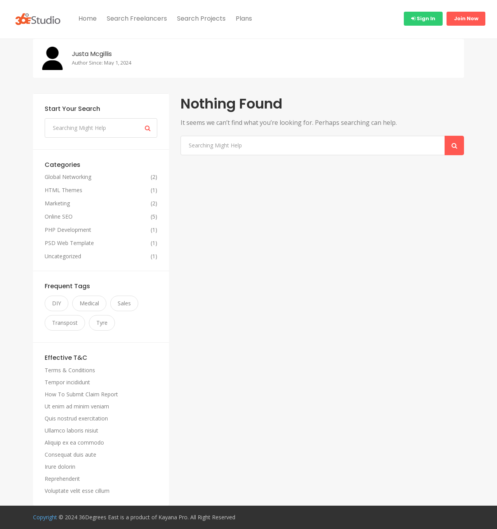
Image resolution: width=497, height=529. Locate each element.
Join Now (466, 18)
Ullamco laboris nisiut (71, 430)
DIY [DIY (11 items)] (56, 303)
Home (87, 18)
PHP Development (68, 230)
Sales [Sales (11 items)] (124, 303)
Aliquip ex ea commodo (74, 442)
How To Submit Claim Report (81, 394)
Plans (244, 18)
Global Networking (68, 177)
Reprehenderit (62, 478)
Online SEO (59, 216)
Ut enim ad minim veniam (77, 406)
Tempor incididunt (67, 382)
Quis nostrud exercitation (76, 418)
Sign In (423, 18)
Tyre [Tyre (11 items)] (102, 322)
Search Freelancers (137, 18)
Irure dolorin (60, 466)
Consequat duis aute (70, 454)
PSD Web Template (69, 243)
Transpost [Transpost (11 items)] (65, 322)
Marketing (57, 203)
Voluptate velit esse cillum (77, 490)
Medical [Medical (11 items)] (89, 303)
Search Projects (201, 18)
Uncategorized (63, 256)
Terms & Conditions (70, 370)
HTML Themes (63, 190)
